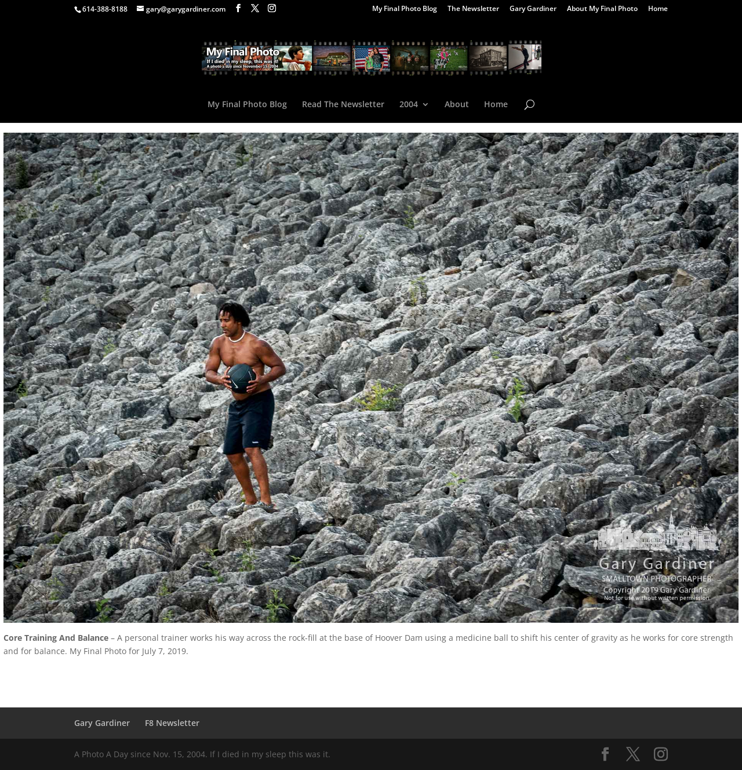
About (457, 105)
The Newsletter (473, 9)
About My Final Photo (602, 9)
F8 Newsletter (172, 722)
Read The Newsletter (343, 105)
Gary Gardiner (533, 9)
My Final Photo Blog (404, 9)
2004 (408, 105)
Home (658, 9)
